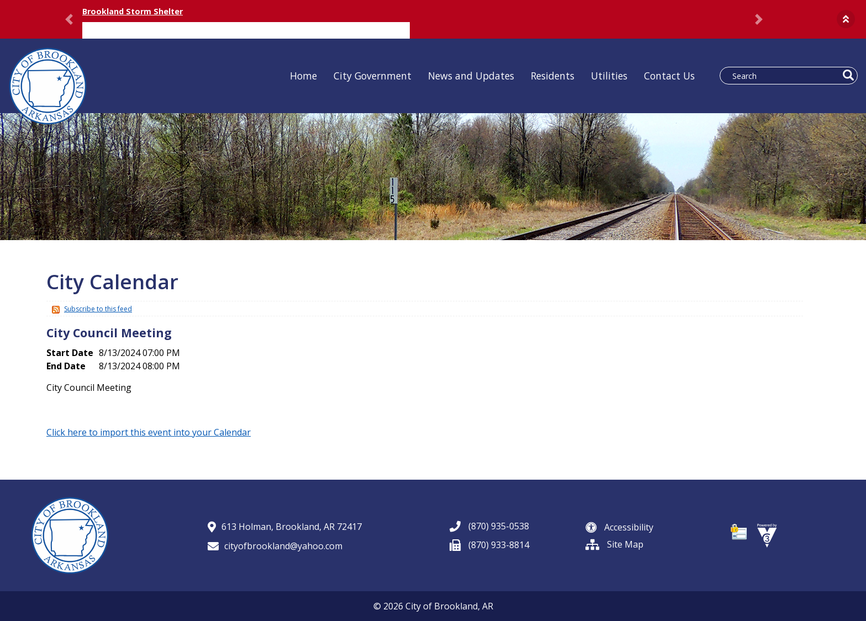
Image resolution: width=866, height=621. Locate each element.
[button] (846, 19)
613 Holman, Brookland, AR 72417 (285, 527)
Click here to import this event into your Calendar (148, 432)
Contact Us (669, 75)
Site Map (614, 544)
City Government (372, 75)
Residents (552, 75)
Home (303, 75)
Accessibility (619, 527)
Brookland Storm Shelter (132, 11)
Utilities (609, 75)
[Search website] (783, 75)
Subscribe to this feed (98, 309)
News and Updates (471, 75)
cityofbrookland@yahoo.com (275, 546)
